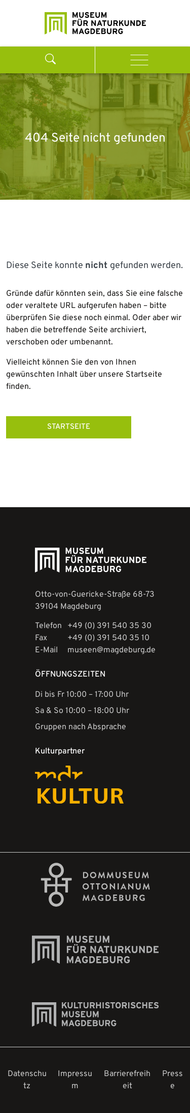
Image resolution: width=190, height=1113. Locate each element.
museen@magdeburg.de (111, 650)
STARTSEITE (68, 427)
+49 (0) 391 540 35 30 (109, 626)
